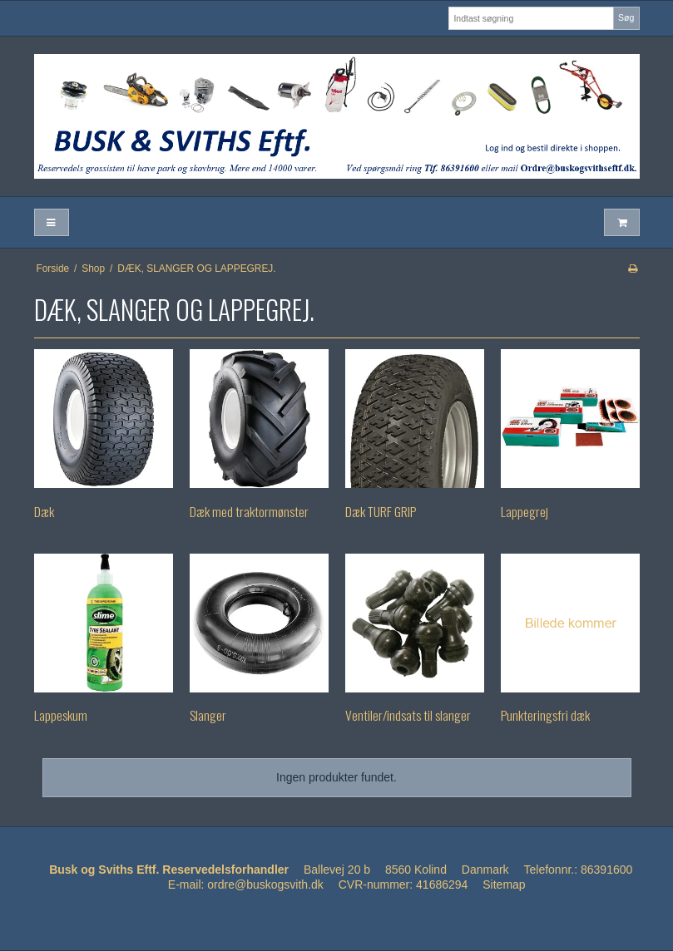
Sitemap (503, 884)
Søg (626, 17)
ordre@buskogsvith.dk (265, 884)
